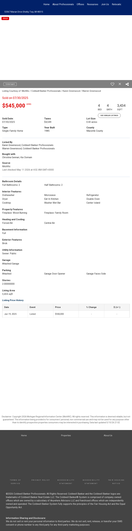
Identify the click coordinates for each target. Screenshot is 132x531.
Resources (92, 4)
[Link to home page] (12, 4)
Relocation (117, 4)
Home (46, 4)
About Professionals (63, 4)
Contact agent (10, 84)
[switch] (112, 84)
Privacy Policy (41, 480)
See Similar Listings (109, 115)
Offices (80, 4)
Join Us (105, 4)
